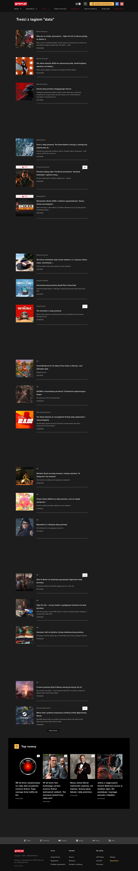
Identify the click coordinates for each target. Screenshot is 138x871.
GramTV (99, 861)
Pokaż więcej (53, 731)
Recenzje (31, 9)
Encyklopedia (91, 9)
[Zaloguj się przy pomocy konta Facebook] (117, 4)
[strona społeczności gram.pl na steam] (95, 841)
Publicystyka (60, 9)
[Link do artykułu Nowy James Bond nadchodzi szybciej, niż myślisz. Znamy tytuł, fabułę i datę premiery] (82, 775)
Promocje (75, 9)
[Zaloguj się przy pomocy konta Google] (122, 4)
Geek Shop (119, 9)
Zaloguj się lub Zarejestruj (103, 4)
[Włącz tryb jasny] (78, 3)
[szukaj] (85, 4)
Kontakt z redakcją (75, 864)
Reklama (72, 861)
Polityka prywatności (58, 864)
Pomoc (71, 857)
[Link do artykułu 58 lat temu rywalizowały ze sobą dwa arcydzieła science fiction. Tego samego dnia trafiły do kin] (28, 777)
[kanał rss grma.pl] (111, 841)
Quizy (46, 9)
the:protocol (114, 861)
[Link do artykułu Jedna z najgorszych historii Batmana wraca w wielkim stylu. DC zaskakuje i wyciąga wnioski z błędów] (110, 777)
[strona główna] (25, 4)
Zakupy (112, 857)
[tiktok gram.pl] (27, 841)
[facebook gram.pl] (44, 841)
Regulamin (54, 861)
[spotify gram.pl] (79, 841)
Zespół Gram (55, 857)
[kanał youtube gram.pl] (62, 841)
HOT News (100, 857)
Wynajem (106, 9)
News (18, 9)
